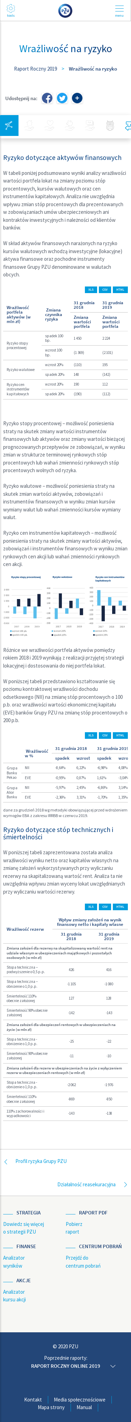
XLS (91, 290)
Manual (84, 1407)
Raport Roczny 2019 (35, 68)
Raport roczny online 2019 (65, 1366)
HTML (120, 290)
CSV (105, 290)
